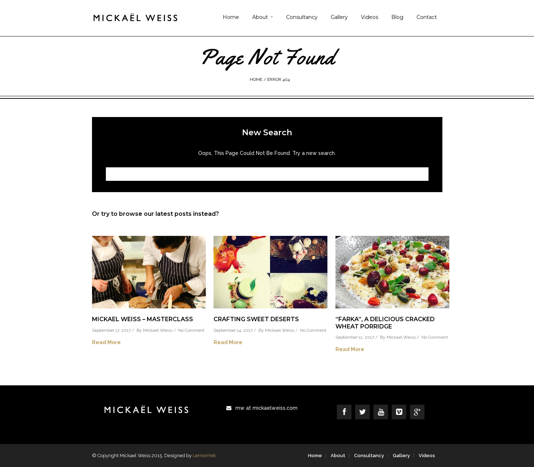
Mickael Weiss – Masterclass (142, 319)
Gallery (339, 17)
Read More (106, 342)
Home (231, 17)
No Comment (191, 330)
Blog (397, 17)
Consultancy (302, 17)
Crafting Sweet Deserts (256, 319)
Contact (426, 17)
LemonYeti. (205, 455)
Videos (369, 17)
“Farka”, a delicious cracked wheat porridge (385, 323)
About (260, 17)
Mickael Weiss (157, 330)
